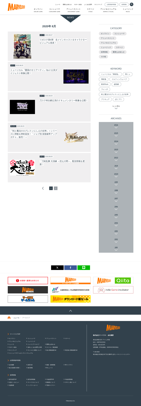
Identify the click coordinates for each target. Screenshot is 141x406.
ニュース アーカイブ (33, 344)
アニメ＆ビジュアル (108, 43)
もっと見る (116, 106)
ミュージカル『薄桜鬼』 (110, 74)
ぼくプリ (118, 99)
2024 (116, 141)
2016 (116, 207)
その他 (103, 56)
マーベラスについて (33, 382)
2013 (116, 231)
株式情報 (30, 368)
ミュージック (106, 47)
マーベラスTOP (15, 334)
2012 (116, 239)
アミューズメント (107, 38)
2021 (116, 166)
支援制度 (11, 385)
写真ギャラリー (50, 385)
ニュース (57, 4)
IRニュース (49, 368)
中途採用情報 (69, 379)
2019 (116, 182)
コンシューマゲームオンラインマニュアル (21, 353)
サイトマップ (98, 4)
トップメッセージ (33, 385)
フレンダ (104, 89)
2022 (116, 158)
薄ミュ (127, 74)
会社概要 (11, 365)
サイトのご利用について (34, 350)
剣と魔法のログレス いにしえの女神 (114, 94)
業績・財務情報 (50, 365)
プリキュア (105, 99)
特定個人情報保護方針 (71, 350)
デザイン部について (70, 382)
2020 (116, 174)
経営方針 (30, 365)
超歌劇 (116, 84)
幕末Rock (104, 84)
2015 (116, 215)
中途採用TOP (50, 379)
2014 (116, 223)
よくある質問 (88, 4)
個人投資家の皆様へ (14, 368)
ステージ (119, 47)
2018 (116, 190)
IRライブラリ (69, 365)
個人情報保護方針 (51, 350)
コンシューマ (119, 33)
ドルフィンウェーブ (119, 79)
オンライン (105, 33)
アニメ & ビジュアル (15, 341)
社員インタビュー (14, 382)
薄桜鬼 (103, 79)
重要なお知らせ (67, 4)
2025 (116, 133)
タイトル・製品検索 (52, 347)
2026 (116, 125)
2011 (116, 248)
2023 (116, 149)
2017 (116, 199)
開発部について (50, 382)
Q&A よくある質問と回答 (35, 347)
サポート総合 (78, 4)
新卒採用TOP (13, 379)
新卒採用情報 (31, 379)
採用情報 (124, 4)
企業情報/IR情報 (111, 4)
